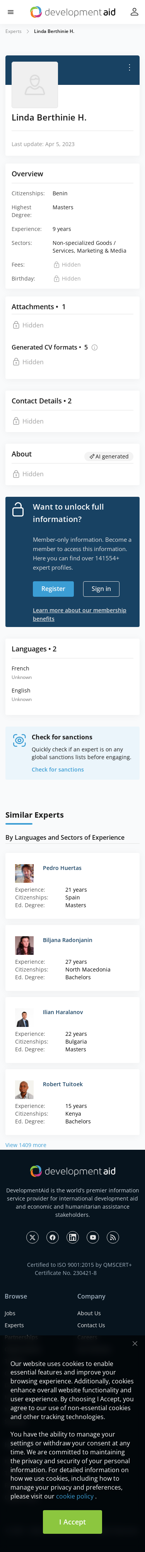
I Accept (72, 1521)
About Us (89, 1313)
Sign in (101, 588)
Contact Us (91, 1325)
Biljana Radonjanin (67, 940)
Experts (13, 31)
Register (53, 588)
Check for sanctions (58, 769)
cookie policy (75, 1496)
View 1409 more (25, 1145)
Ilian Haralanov (63, 1012)
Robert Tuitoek (63, 1084)
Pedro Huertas (62, 868)
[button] (10, 12)
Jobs (10, 1313)
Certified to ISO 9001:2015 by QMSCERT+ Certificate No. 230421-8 (79, 1268)
